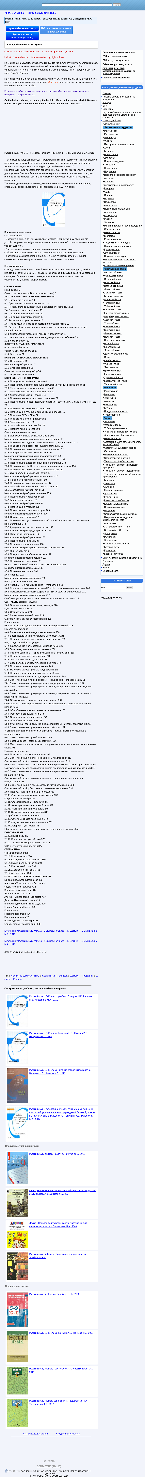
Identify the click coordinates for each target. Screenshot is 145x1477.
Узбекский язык (112, 306)
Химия (107, 148)
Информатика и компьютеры (119, 144)
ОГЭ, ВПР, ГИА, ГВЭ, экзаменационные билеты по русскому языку (119, 71)
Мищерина (87, 976)
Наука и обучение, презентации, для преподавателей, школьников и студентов (122, 115)
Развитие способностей (116, 500)
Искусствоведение (114, 161)
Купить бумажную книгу (22, 28)
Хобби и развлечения (115, 428)
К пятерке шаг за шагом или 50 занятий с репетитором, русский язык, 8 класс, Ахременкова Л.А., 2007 (62, 1192)
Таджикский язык (113, 384)
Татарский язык (112, 303)
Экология (109, 222)
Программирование (114, 507)
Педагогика (110, 171)
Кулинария (109, 550)
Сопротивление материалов (119, 265)
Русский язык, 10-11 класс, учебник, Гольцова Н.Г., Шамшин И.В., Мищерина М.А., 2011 (60, 998)
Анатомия (109, 178)
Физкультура (110, 215)
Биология (109, 151)
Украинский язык (113, 293)
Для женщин (110, 493)
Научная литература (115, 256)
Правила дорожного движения (120, 175)
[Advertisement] (29, 127)
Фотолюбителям (112, 425)
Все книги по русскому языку (119, 52)
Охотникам (110, 451)
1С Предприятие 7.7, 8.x (117, 526)
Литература (110, 137)
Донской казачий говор (116, 354)
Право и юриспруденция (117, 209)
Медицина (109, 510)
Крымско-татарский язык (117, 313)
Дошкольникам (112, 124)
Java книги (109, 487)
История (108, 195)
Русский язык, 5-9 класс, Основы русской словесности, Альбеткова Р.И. (58, 1256)
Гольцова (62, 976)
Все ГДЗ (107, 102)
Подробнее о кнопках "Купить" (26, 44)
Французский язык (113, 276)
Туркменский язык (113, 377)
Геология (109, 480)
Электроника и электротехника (120, 432)
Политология (111, 154)
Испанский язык (112, 279)
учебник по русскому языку (25, 976)
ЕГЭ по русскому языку (116, 60)
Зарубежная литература (117, 242)
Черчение (109, 198)
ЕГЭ (105, 106)
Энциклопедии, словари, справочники (122, 558)
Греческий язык (112, 330)
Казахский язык (112, 326)
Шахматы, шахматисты (116, 504)
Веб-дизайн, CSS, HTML (117, 530)
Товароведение (112, 415)
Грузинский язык (112, 370)
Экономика (110, 398)
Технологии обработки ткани (119, 461)
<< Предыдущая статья (35, 1433)
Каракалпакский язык (115, 381)
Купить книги (111, 497)
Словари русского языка (116, 77)
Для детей (109, 158)
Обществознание (113, 229)
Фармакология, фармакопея (119, 435)
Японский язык (112, 350)
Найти (106, 567)
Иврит (107, 357)
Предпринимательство (116, 411)
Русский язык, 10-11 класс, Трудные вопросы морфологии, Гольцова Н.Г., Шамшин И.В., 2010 (60, 1072)
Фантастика (110, 523)
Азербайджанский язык (116, 316)
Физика (108, 141)
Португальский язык (114, 340)
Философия (110, 205)
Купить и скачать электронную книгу (22, 36)
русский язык (48, 976)
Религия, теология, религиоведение (123, 226)
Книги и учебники (112, 120)
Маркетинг (109, 394)
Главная (107, 93)
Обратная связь (111, 571)
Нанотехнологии (112, 438)
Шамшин (74, 976)
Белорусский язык (113, 296)
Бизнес (108, 408)
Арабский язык (112, 320)
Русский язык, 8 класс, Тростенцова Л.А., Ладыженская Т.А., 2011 (61, 1370)
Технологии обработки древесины (122, 471)
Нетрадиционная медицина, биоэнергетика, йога (118, 518)
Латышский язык (113, 333)
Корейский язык (112, 309)
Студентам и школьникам (117, 246)
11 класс (17, 979)
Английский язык (113, 272)
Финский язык (111, 364)
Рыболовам (110, 537)
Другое (106, 564)
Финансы (109, 401)
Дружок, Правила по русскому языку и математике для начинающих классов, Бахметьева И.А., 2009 (58, 1225)
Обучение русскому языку (117, 64)
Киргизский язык (112, 374)
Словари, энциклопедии (117, 543)
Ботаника (109, 181)
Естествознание (112, 239)
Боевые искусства (113, 554)
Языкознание (111, 367)
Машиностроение (113, 490)
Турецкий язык (111, 323)
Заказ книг (109, 483)
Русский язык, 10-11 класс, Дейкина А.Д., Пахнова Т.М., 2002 (61, 1333)
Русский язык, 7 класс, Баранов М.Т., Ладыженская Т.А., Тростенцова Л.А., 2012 (58, 1402)
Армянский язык (112, 299)
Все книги (108, 561)
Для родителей (112, 253)
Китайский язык (112, 360)
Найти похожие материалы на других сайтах (56, 30)
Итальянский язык (113, 286)
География (110, 236)
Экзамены (108, 109)
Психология (110, 202)
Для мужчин (110, 533)
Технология (110, 164)
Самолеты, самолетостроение (120, 448)
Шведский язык (112, 347)
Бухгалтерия (110, 404)
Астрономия (110, 212)
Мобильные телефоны (116, 454)
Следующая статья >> (68, 1433)
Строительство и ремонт (117, 458)
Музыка (108, 219)
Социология (110, 168)
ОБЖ (107, 192)
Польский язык (112, 337)
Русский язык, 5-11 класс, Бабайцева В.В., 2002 (54, 1294)
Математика (110, 131)
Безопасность (111, 547)
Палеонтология (112, 232)
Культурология (112, 249)
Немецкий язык (112, 282)
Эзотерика (109, 421)
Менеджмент (111, 391)
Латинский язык (112, 289)
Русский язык (111, 134)
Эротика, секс (111, 540)
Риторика (109, 188)
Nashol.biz (13, 1471)
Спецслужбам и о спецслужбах (120, 514)
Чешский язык (111, 343)
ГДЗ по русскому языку (116, 56)
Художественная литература (119, 185)
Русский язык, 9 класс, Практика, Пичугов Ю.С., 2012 (57, 1154)
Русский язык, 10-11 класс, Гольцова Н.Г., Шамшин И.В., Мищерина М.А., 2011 (58, 1035)
